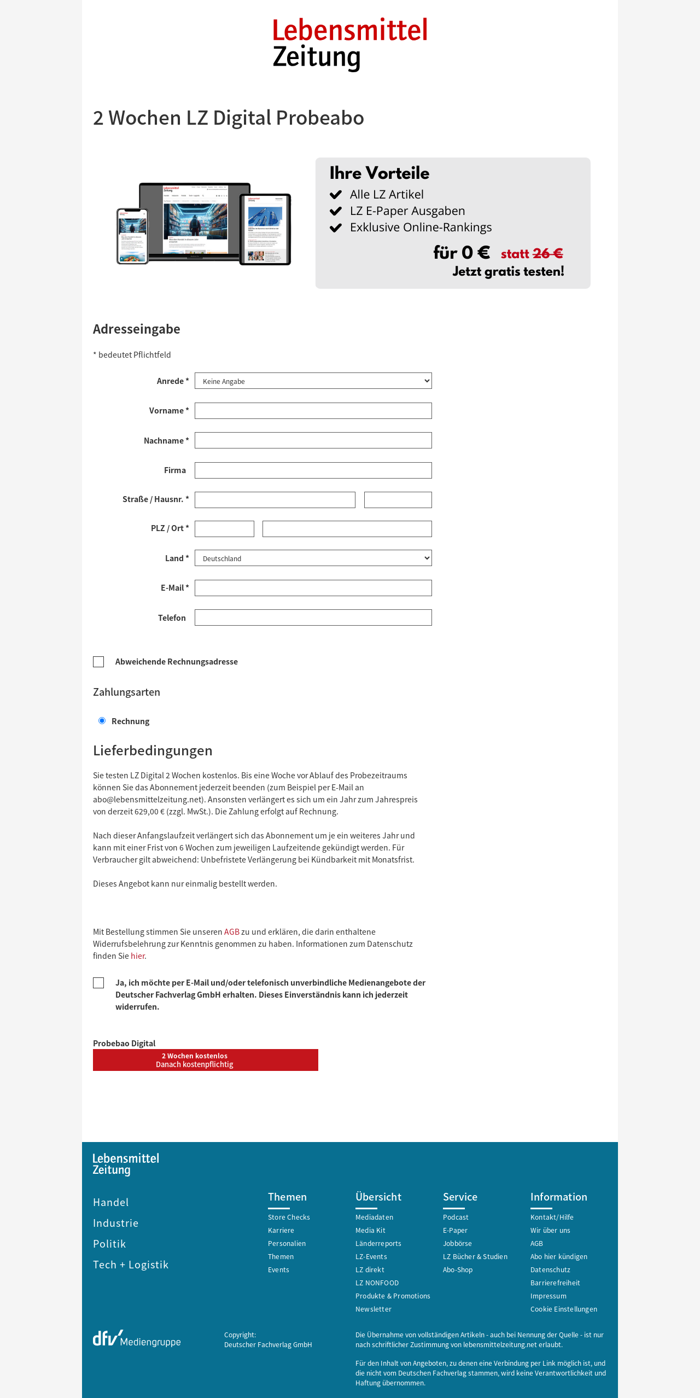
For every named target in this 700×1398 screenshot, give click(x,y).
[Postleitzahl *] (224, 528)
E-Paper (455, 1228)
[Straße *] (275, 499)
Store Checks (289, 1215)
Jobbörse (457, 1241)
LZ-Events (371, 1255)
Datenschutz (550, 1268)
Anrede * (173, 380)
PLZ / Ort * (170, 527)
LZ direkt (369, 1268)
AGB (232, 930)
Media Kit (370, 1228)
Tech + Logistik (131, 1263)
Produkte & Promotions (392, 1294)
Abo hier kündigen (558, 1255)
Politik (109, 1242)
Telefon (173, 616)
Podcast (456, 1215)
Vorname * (169, 409)
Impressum (548, 1294)
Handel (111, 1200)
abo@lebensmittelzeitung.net (147, 798)
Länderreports (378, 1241)
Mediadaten (374, 1215)
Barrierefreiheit (555, 1281)
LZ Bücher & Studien (475, 1255)
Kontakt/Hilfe (552, 1215)
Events (278, 1268)
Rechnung (123, 719)
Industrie (116, 1221)
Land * (177, 556)
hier (137, 954)
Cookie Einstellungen (563, 1307)
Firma (176, 469)
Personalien (287, 1241)
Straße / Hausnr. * (155, 498)
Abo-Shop (458, 1268)
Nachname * (166, 439)
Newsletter (373, 1307)
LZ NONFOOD (377, 1281)
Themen (281, 1255)
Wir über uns (550, 1228)
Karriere (281, 1228)
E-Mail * (175, 586)
